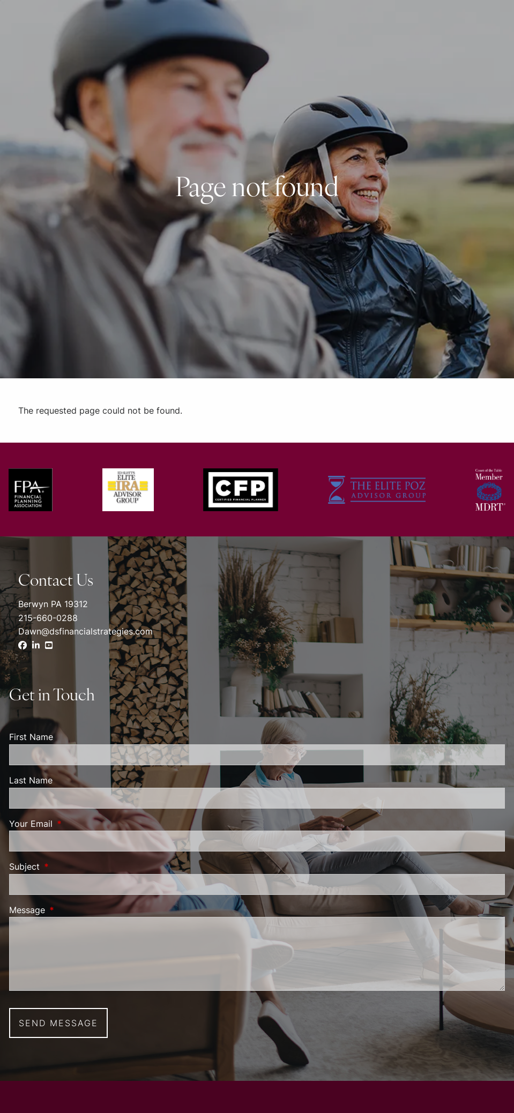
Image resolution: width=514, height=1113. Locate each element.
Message (70, 910)
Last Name (31, 780)
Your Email (74, 823)
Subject (68, 866)
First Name (31, 736)
